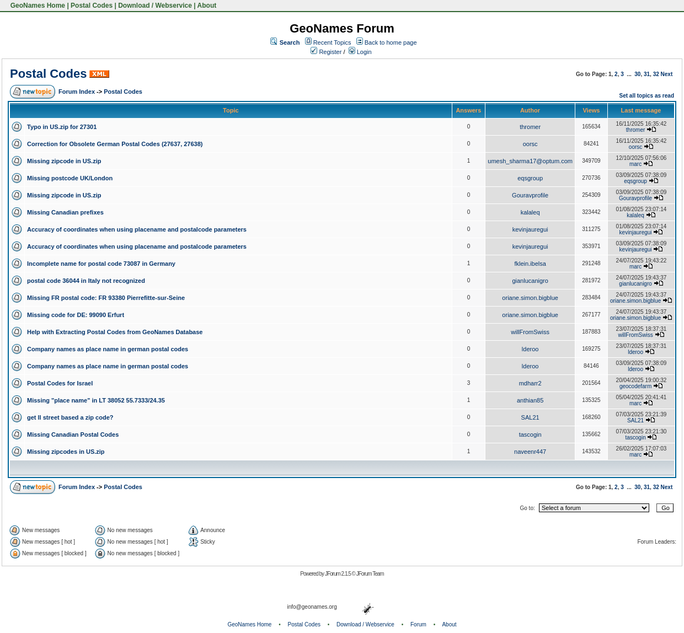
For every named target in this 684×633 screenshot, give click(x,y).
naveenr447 (530, 451)
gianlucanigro (530, 280)
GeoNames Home (36, 5)
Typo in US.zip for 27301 (62, 127)
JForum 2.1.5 (338, 574)
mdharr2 (530, 383)
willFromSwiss (530, 332)
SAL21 (530, 417)
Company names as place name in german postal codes (107, 349)
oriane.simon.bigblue (530, 297)
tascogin (530, 434)
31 (647, 74)
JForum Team (370, 574)
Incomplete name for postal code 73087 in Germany (101, 263)
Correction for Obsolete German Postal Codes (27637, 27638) (115, 144)
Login (360, 52)
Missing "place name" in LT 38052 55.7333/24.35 (96, 400)
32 (656, 74)
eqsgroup (530, 178)
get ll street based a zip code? (70, 417)
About (207, 5)
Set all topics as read (647, 96)
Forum (418, 624)
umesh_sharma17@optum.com (530, 161)
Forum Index (76, 91)
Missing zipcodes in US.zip (66, 451)
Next (667, 74)
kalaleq (530, 212)
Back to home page (391, 42)
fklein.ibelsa (530, 263)
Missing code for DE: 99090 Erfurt (75, 315)
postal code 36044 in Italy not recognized (86, 280)
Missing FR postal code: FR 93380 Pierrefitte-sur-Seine (106, 297)
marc (635, 164)
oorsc (530, 144)
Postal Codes (92, 5)
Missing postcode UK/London (70, 178)
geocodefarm (635, 386)
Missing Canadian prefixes (65, 212)
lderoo (530, 349)
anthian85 (530, 400)
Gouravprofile (530, 195)
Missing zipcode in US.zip (64, 161)
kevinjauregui (530, 229)
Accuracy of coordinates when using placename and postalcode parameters (137, 229)
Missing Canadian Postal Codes (73, 434)
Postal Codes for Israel (60, 383)
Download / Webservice (155, 5)
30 (637, 74)
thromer (530, 127)
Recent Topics (332, 42)
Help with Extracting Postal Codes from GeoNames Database (114, 332)
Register (326, 52)
